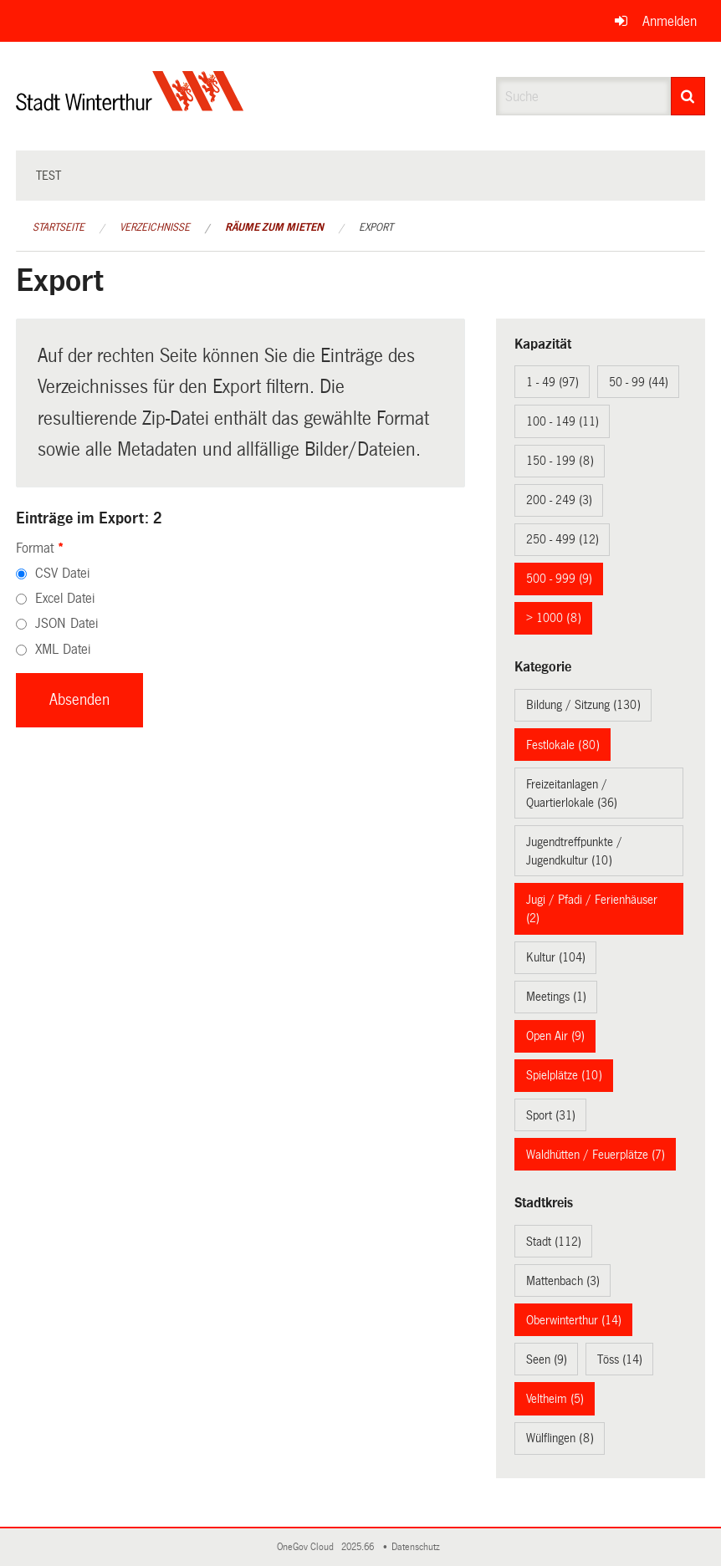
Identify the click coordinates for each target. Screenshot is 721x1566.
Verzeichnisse (155, 227)
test (48, 175)
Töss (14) (619, 1359)
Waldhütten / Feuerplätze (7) (595, 1154)
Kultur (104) (555, 957)
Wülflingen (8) (560, 1438)
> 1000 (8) (553, 618)
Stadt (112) (553, 1241)
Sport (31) (550, 1115)
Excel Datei (65, 598)
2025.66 (359, 1547)
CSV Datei (62, 573)
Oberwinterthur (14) (573, 1320)
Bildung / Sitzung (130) (583, 705)
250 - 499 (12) (562, 539)
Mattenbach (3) (563, 1281)
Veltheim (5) (555, 1398)
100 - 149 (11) (562, 421)
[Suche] (688, 96)
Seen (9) (546, 1359)
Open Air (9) (555, 1036)
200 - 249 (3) (559, 500)
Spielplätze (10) (564, 1075)
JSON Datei (66, 623)
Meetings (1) (556, 996)
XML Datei (62, 649)
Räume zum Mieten (274, 227)
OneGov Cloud (308, 1547)
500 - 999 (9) (559, 578)
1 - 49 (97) (552, 382)
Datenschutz (418, 1547)
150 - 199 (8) (560, 460)
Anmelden (669, 21)
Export (376, 227)
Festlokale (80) (563, 745)
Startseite (58, 227)
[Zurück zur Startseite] (130, 104)
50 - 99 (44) (638, 382)
